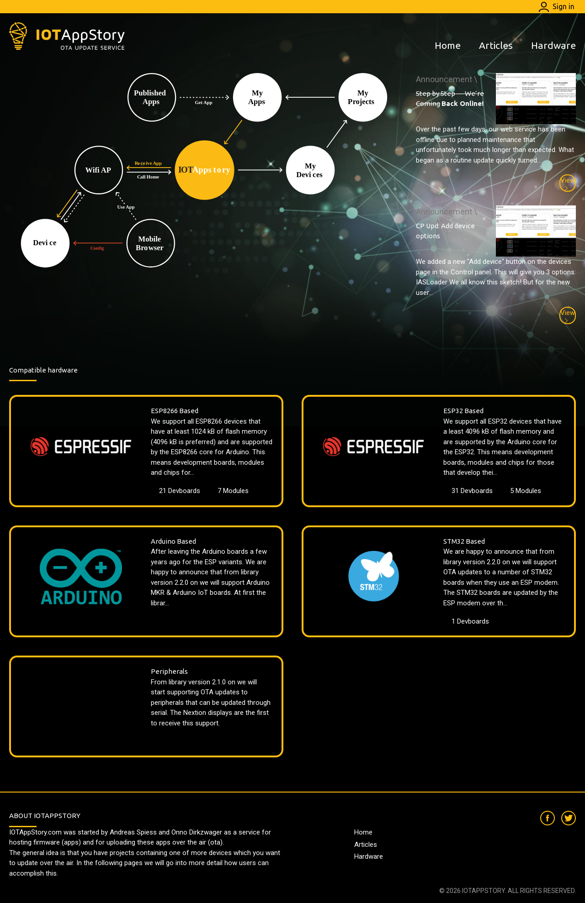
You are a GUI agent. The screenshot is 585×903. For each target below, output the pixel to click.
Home (448, 45)
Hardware (553, 45)
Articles (496, 45)
